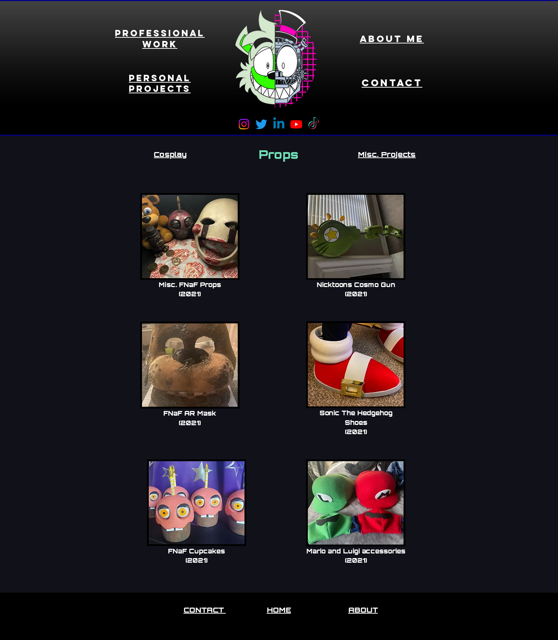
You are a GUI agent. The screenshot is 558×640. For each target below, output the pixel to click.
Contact (392, 83)
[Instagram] (244, 124)
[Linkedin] (279, 124)
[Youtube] (296, 124)
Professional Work (160, 38)
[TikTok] (314, 124)
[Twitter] (261, 124)
